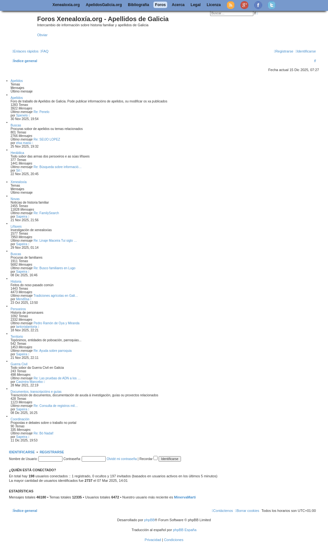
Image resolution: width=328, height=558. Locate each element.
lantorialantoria (26, 326)
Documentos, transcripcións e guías (36, 391)
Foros (160, 5)
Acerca (178, 5)
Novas (15, 199)
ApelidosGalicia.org (104, 5)
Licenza (214, 5)
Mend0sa (22, 299)
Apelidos (17, 81)
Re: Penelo (41, 112)
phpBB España (184, 530)
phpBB (149, 520)
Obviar (42, 35)
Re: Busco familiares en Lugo (55, 268)
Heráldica (17, 153)
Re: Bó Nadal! (43, 433)
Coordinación (20, 419)
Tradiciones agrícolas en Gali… (56, 295)
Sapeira (21, 216)
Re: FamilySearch (46, 213)
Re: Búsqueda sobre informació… (58, 167)
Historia (16, 281)
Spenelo (22, 115)
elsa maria (23, 143)
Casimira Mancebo (29, 382)
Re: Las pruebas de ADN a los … (57, 378)
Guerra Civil (19, 364)
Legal (196, 5)
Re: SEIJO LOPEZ (47, 139)
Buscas (16, 125)
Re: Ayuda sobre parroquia (53, 350)
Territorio (17, 336)
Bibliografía (138, 5)
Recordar (148, 459)
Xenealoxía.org (66, 5)
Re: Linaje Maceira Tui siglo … (55, 240)
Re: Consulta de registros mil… (56, 406)
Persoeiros (18, 309)
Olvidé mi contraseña (122, 459)
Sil (18, 170)
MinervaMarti (185, 497)
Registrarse (52, 452)
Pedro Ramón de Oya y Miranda (56, 323)
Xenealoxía (19, 182)
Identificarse (22, 452)
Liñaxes (16, 226)
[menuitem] (44, 51)
